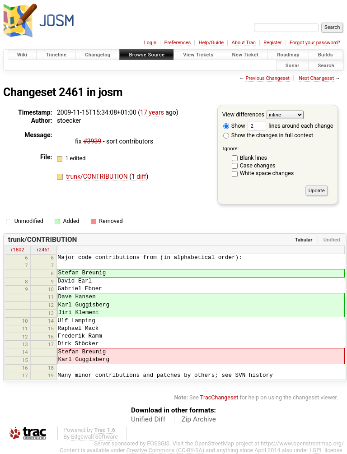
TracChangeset (219, 397)
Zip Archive (199, 419)
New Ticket (245, 55)
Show (234, 125)
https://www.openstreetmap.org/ (302, 443)
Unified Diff (148, 419)
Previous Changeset (267, 78)
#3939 (92, 141)
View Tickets (198, 55)
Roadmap (288, 55)
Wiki (22, 55)
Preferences (177, 43)
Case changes (258, 165)
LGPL (316, 450)
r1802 (17, 249)
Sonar (293, 65)
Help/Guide (211, 43)
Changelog (97, 55)
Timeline (56, 55)
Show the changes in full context (268, 135)
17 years (152, 112)
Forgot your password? (315, 43)
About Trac (244, 43)
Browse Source (146, 55)
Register (272, 43)
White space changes (267, 173)
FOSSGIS (158, 443)
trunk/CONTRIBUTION (97, 176)
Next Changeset (316, 78)
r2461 (43, 249)
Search (326, 65)
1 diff (138, 176)
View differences (243, 114)
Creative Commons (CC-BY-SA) (166, 450)
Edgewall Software (94, 436)
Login (150, 43)
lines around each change (290, 125)
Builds (325, 55)
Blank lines (253, 157)
